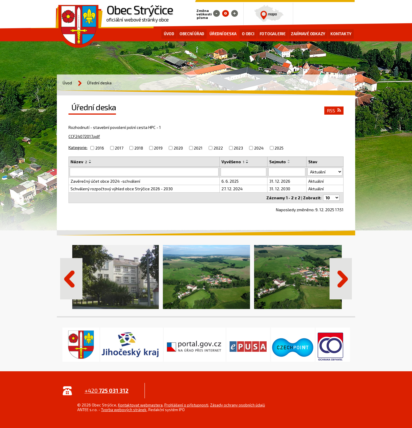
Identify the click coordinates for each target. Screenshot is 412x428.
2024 (259, 147)
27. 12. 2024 (232, 188)
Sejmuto (277, 161)
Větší (234, 13)
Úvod (169, 33)
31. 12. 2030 (279, 188)
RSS (334, 110)
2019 (158, 147)
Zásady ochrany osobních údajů (237, 405)
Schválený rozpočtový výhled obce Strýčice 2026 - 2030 (122, 188)
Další (341, 278)
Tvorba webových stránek (124, 409)
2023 (238, 147)
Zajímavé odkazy (308, 33)
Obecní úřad (191, 33)
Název (79, 161)
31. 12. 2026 (279, 181)
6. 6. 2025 (230, 181)
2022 (218, 147)
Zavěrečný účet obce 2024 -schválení (105, 181)
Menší (216, 13)
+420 (106, 390)
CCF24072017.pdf (84, 136)
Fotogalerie (273, 33)
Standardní (225, 13)
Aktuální (316, 181)
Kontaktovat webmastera (140, 405)
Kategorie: (77, 147)
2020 (178, 147)
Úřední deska (223, 33)
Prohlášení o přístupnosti (186, 405)
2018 (138, 147)
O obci (248, 33)
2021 (198, 147)
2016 (99, 147)
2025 (279, 147)
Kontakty (340, 33)
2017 (119, 147)
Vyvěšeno (233, 161)
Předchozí (71, 278)
